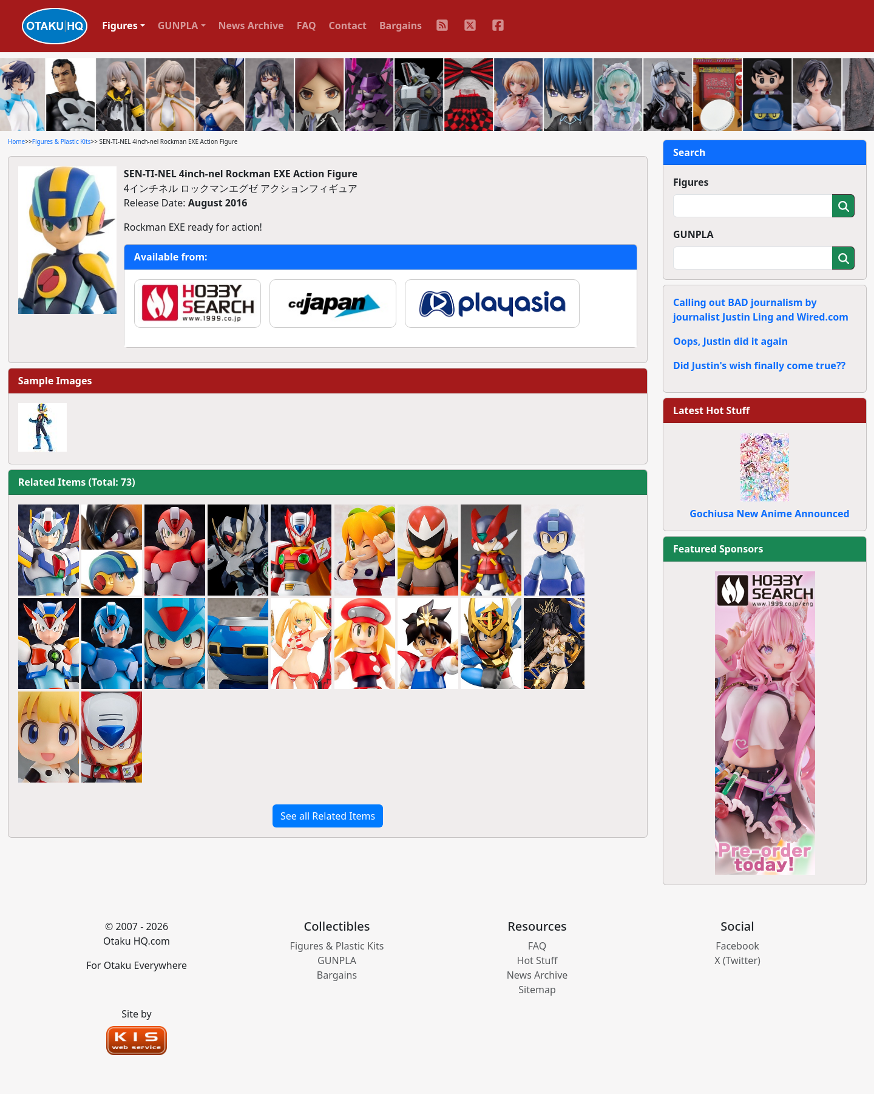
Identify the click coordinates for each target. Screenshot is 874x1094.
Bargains (400, 25)
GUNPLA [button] (178, 25)
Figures (691, 182)
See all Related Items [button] (327, 816)
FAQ (306, 25)
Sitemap (537, 989)
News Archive (251, 25)
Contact (348, 25)
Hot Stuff (537, 960)
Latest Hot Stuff (711, 410)
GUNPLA (693, 234)
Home (16, 141)
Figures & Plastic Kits (61, 141)
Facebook (737, 946)
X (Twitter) (737, 960)
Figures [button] (120, 25)
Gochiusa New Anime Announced (769, 513)
